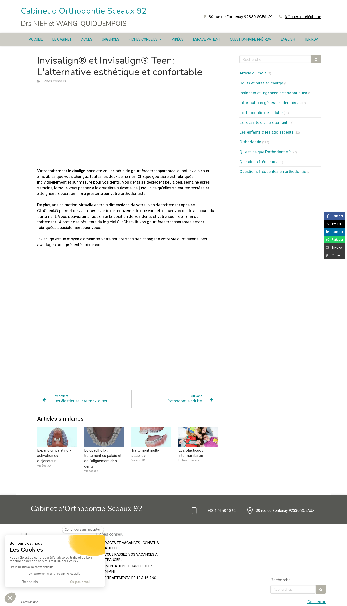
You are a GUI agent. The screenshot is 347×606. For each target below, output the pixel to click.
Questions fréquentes (259, 161)
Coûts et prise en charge (261, 83)
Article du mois (253, 73)
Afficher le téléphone (303, 16)
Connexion (316, 601)
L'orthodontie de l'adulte (261, 112)
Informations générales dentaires (269, 102)
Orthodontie (250, 142)
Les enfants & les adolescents (266, 132)
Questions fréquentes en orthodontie (272, 171)
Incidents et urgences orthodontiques (273, 92)
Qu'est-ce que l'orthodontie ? (265, 152)
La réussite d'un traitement (263, 122)
